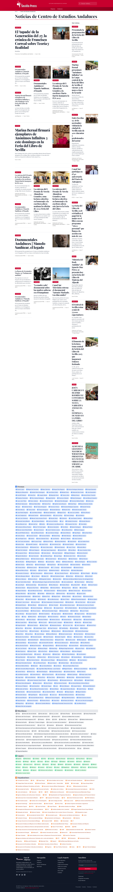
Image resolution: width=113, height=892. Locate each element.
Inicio (16, 11)
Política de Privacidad (63, 864)
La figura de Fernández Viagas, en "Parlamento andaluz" (23, 273)
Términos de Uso (62, 868)
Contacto (60, 872)
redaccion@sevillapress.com (32, 887)
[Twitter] (19, 875)
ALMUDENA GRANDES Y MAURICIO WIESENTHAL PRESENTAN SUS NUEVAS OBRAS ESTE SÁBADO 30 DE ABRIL (78, 456)
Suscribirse (87, 868)
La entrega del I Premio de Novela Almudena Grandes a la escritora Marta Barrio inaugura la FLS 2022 (61, 90)
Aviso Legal (60, 870)
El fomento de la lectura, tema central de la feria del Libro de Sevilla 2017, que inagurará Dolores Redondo (78, 352)
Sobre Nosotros (61, 860)
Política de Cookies (62, 866)
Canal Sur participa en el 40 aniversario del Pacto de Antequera (77, 175)
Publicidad (80, 876)
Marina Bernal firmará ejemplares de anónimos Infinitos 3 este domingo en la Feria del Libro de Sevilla (23, 100)
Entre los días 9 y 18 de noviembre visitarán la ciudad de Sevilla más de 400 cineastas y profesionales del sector (78, 129)
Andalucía (59, 9)
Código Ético (61, 862)
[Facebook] (17, 875)
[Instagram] (22, 875)
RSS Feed (39, 866)
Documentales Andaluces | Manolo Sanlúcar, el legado (22, 71)
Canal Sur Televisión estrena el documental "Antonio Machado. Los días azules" (61, 290)
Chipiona (53, 9)
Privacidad (78, 887)
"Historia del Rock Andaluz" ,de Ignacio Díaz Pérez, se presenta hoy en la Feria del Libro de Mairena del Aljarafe (78, 271)
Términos (89, 887)
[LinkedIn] (24, 875)
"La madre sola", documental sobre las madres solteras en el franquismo (42, 289)
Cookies (84, 887)
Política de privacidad (88, 873)
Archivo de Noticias (41, 864)
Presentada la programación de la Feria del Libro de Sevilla (78, 34)
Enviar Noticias (81, 880)
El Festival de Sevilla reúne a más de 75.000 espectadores (77, 309)
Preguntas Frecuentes (83, 878)
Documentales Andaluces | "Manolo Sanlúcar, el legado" (22, 299)
